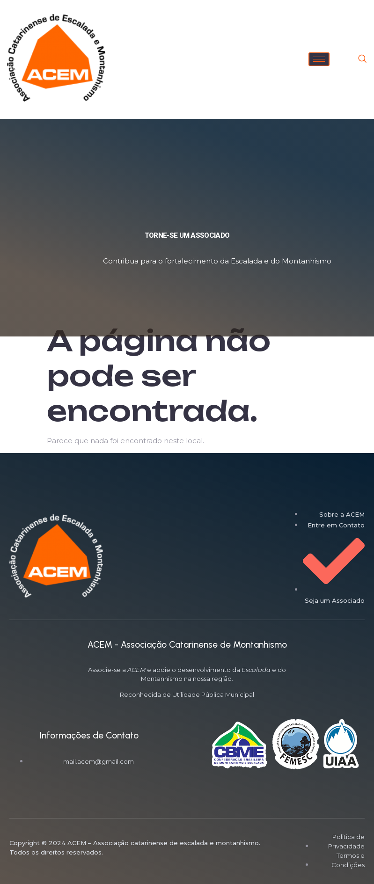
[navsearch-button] (362, 59)
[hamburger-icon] (319, 59)
